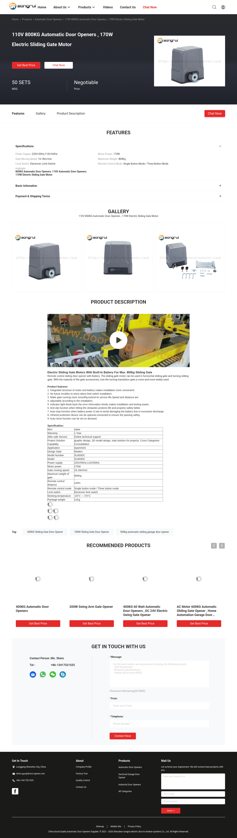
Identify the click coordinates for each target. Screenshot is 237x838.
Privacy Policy (134, 826)
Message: (116, 657)
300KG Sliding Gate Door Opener (45, 531)
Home (15, 19)
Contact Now (123, 736)
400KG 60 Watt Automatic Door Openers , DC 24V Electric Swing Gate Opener (145, 611)
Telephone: (117, 716)
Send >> (170, 810)
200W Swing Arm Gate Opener (91, 607)
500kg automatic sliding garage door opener (144, 531)
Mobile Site (116, 826)
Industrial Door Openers (129, 784)
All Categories (125, 791)
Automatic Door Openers (48, 19)
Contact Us (81, 787)
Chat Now (59, 65)
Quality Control (83, 780)
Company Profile (83, 767)
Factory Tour (82, 773)
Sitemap (100, 826)
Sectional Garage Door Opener (129, 776)
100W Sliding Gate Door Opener (91, 531)
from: (114, 698)
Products (27, 19)
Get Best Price (26, 65)
